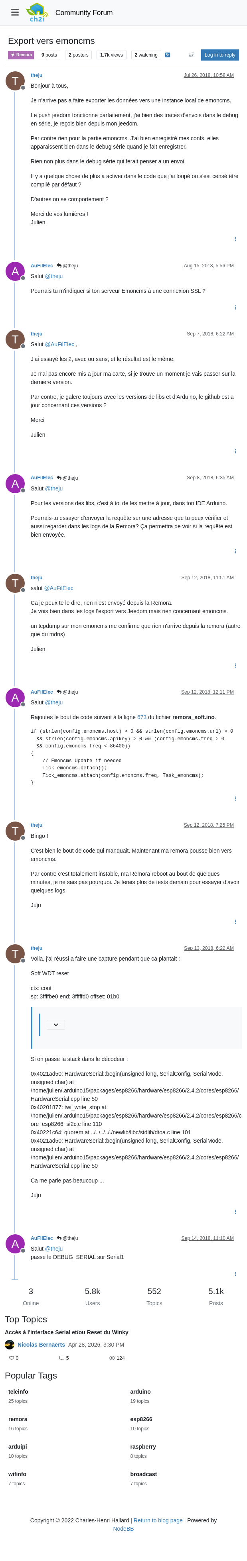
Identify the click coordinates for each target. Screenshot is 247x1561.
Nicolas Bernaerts (41, 1344)
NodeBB (123, 1529)
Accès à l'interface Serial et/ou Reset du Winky (66, 1332)
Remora (21, 54)
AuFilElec (42, 266)
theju (36, 75)
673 (141, 717)
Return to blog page (158, 1520)
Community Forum (84, 13)
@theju (67, 266)
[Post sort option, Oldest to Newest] (191, 55)
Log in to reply (220, 55)
